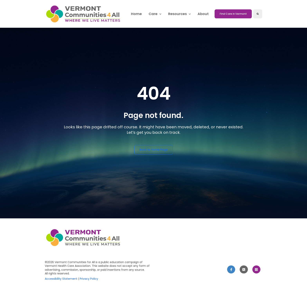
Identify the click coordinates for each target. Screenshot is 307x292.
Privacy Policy (89, 279)
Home (136, 13)
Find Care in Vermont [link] (233, 14)
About (203, 13)
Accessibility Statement (61, 279)
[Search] (257, 13)
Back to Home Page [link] (153, 150)
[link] (84, 13)
